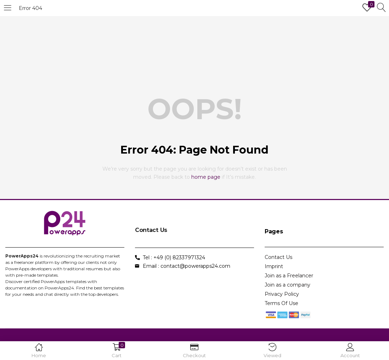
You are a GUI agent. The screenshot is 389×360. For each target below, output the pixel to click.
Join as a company (287, 285)
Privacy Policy (282, 294)
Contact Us (278, 257)
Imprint (274, 266)
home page (205, 177)
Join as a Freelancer (289, 275)
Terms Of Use (281, 303)
